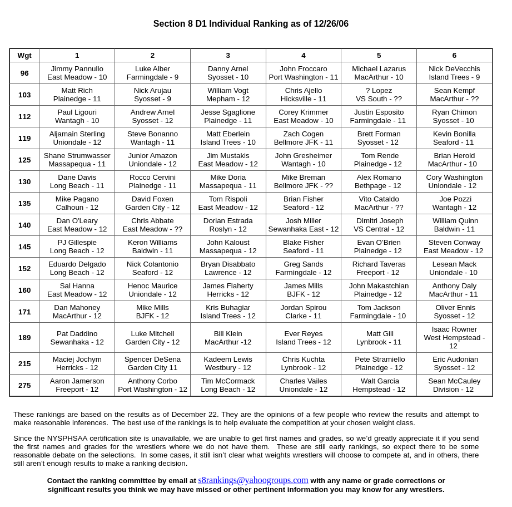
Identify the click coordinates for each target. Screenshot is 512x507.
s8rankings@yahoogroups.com (253, 480)
